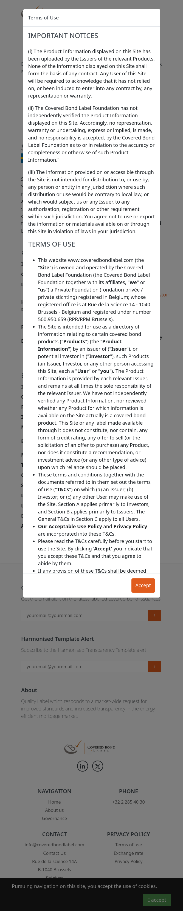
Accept (143, 585)
